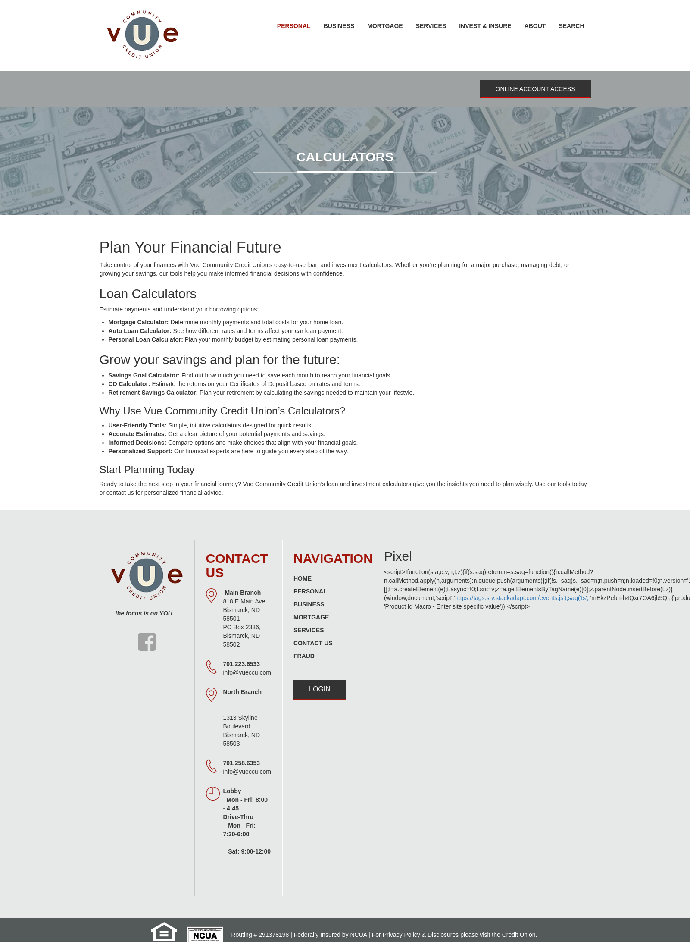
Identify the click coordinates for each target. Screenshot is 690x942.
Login (320, 689)
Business (309, 604)
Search (571, 25)
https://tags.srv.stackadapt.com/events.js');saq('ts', (522, 597)
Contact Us (313, 643)
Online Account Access (535, 88)
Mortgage (311, 617)
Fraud (304, 656)
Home (302, 578)
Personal (310, 591)
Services (308, 630)
